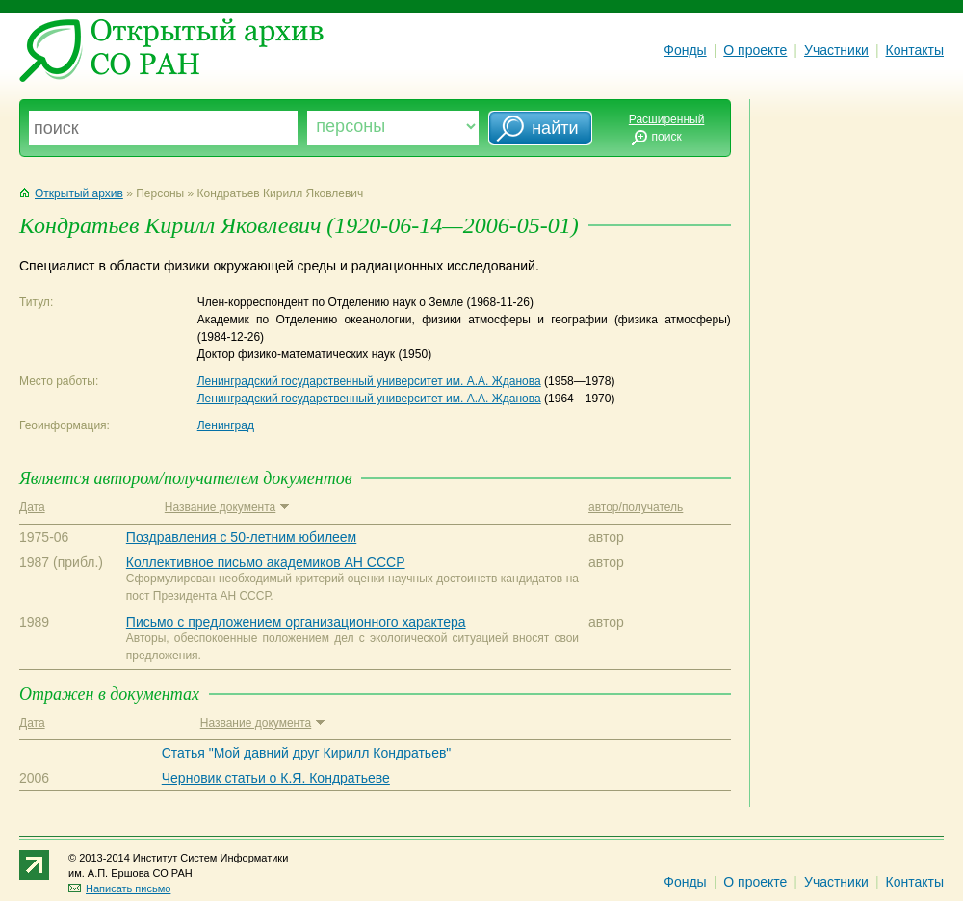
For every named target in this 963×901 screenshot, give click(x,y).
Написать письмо (119, 888)
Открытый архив (71, 193)
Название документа (227, 507)
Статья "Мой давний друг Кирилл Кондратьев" (307, 752)
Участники (836, 50)
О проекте (755, 50)
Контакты (915, 50)
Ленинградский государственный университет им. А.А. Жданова (369, 381)
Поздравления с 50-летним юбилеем (241, 537)
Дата (32, 507)
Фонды (685, 50)
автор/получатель (635, 507)
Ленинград (225, 425)
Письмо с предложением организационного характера (296, 622)
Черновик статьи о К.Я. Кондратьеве (276, 777)
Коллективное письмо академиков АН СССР (265, 562)
